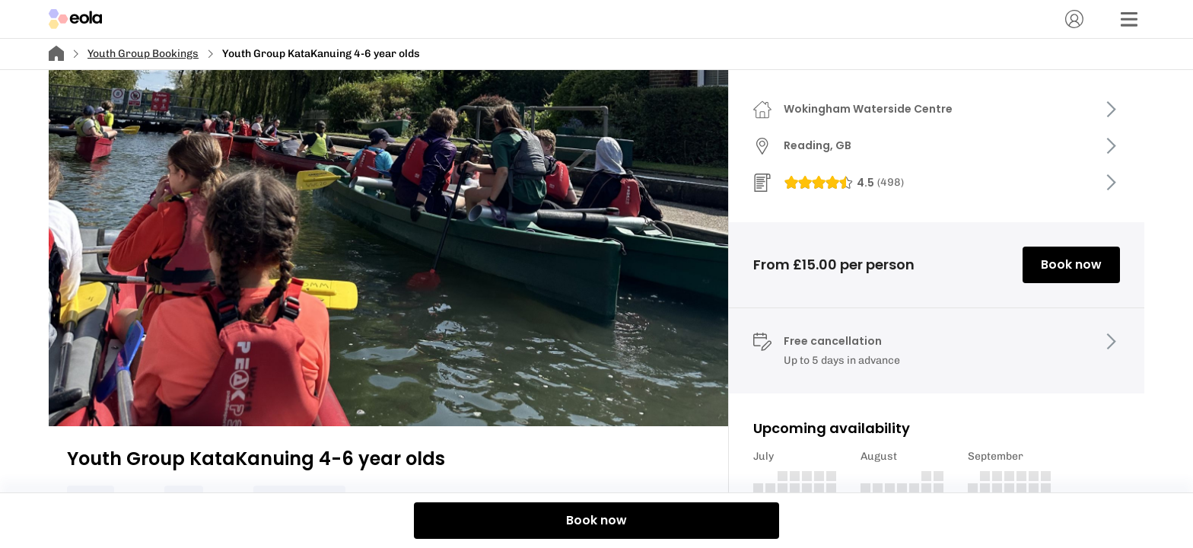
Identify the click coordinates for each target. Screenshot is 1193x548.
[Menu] (1129, 19)
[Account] (1074, 19)
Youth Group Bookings (143, 53)
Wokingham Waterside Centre (868, 108)
